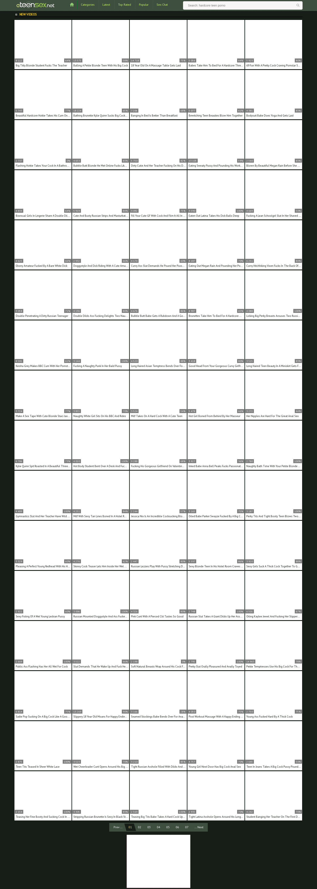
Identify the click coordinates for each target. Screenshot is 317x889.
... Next (199, 827)
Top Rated (124, 4)
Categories (88, 4)
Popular (144, 4)
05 (168, 827)
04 (158, 827)
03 (149, 827)
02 (139, 827)
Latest (106, 4)
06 (177, 827)
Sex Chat (162, 4)
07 (186, 827)
